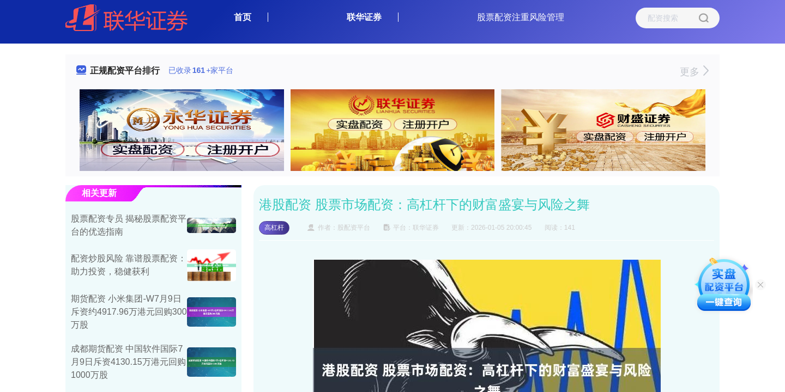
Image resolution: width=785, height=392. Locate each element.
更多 (694, 71)
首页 (242, 17)
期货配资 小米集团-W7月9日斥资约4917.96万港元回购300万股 (129, 311)
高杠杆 (274, 227)
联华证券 (364, 17)
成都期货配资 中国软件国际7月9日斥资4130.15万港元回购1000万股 (128, 361)
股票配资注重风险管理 (520, 17)
